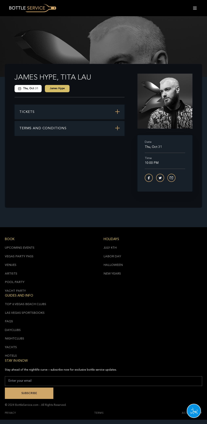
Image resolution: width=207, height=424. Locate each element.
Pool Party (14, 282)
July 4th (110, 247)
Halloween (113, 265)
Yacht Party (15, 291)
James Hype (57, 88)
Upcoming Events (19, 247)
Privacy (10, 413)
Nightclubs (14, 338)
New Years (112, 273)
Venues (10, 265)
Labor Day (112, 256)
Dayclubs (13, 330)
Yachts (11, 347)
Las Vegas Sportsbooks (24, 313)
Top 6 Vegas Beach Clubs (25, 304)
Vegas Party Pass (19, 256)
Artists (11, 273)
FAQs (9, 321)
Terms (99, 413)
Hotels (11, 355)
